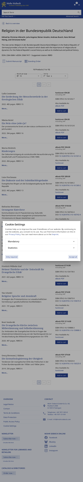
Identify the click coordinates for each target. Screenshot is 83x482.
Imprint (55, 234)
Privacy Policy (14, 234)
